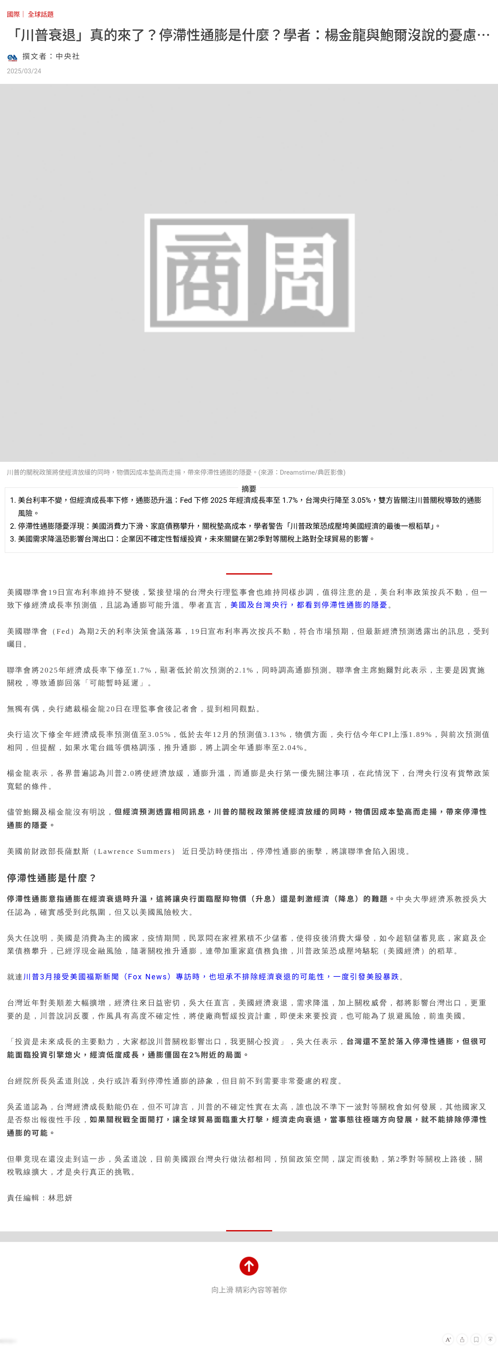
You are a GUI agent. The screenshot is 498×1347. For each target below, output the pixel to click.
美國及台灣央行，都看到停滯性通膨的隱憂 (309, 605)
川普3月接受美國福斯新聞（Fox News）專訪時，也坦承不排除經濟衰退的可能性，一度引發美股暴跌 (211, 977)
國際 (13, 14)
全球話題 (41, 14)
